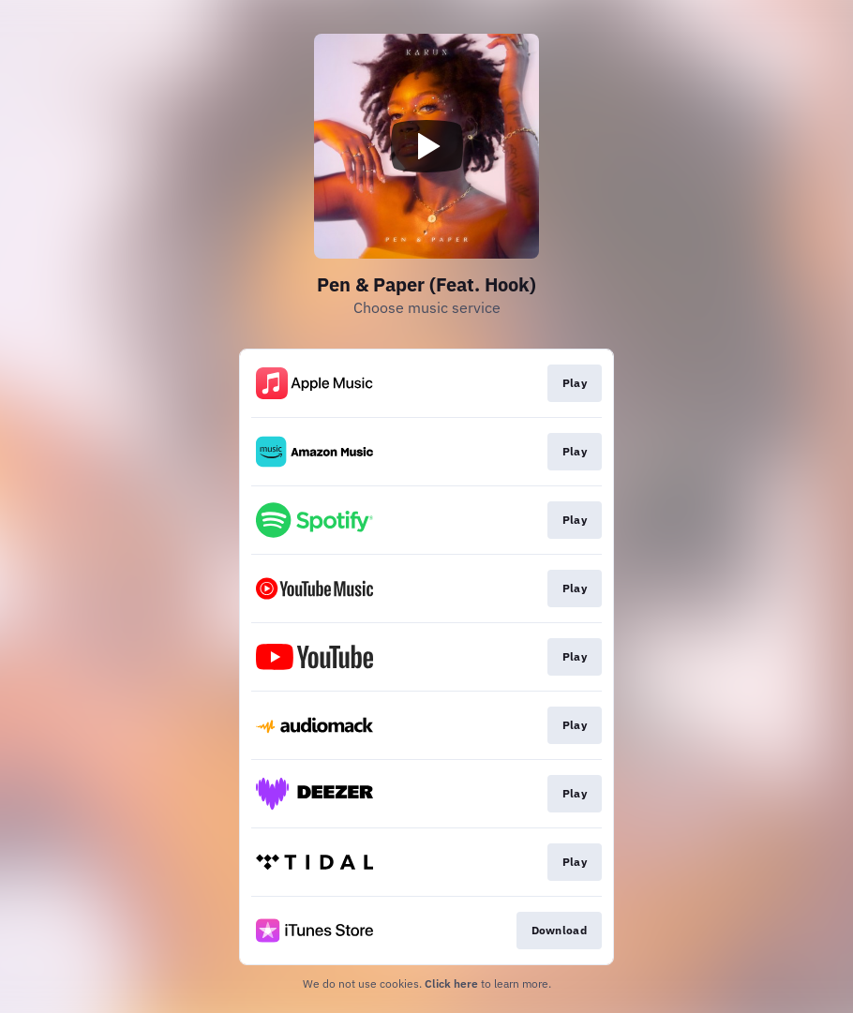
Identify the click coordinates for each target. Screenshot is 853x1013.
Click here (451, 983)
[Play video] (426, 146)
